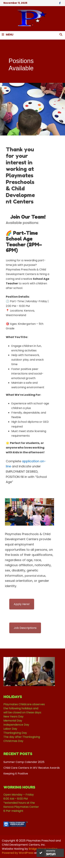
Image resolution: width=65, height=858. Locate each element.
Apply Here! (22, 604)
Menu (7, 34)
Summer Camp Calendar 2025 (23, 762)
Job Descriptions (25, 628)
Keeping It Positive (15, 773)
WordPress (26, 853)
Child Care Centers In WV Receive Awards (31, 768)
